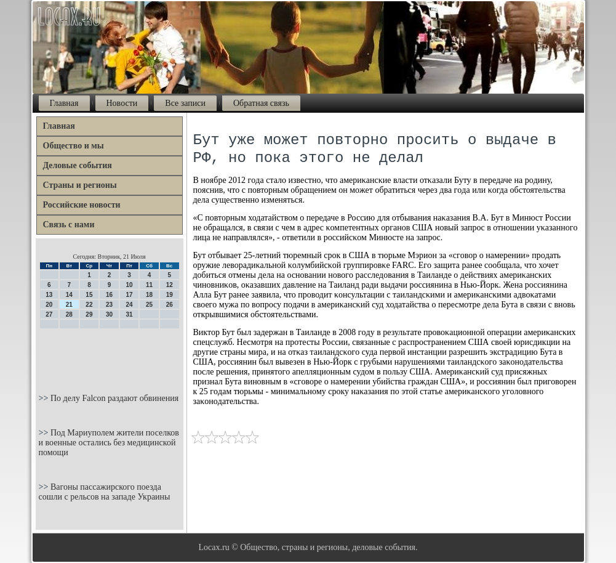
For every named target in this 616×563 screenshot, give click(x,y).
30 (109, 314)
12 (169, 285)
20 (49, 304)
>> (44, 398)
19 (169, 294)
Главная (64, 103)
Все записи (185, 103)
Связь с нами (69, 224)
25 (149, 304)
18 (149, 294)
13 (49, 294)
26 (169, 304)
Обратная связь (261, 103)
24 (129, 304)
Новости (122, 103)
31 (129, 314)
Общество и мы (73, 145)
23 (109, 304)
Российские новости (82, 204)
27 (49, 314)
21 (69, 304)
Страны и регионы (80, 185)
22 (89, 304)
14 (69, 294)
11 (149, 285)
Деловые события (77, 165)
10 (129, 285)
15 (89, 294)
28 (69, 314)
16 (109, 294)
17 (129, 294)
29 (89, 314)
